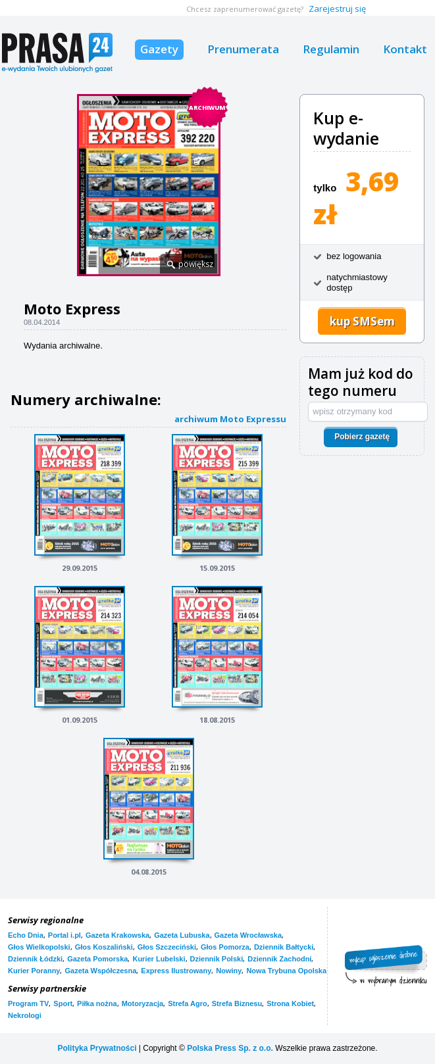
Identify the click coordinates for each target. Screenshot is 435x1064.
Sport (62, 1003)
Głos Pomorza (225, 947)
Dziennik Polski (216, 959)
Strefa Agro (187, 1003)
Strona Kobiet (290, 1003)
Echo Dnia (25, 935)
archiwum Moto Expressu (230, 418)
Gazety (159, 49)
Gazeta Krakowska (117, 935)
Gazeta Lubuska (181, 935)
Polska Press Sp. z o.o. (230, 1048)
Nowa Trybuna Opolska (286, 971)
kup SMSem (362, 321)
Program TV (28, 1003)
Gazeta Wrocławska (248, 935)
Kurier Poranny (34, 971)
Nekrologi (24, 1015)
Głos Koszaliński (104, 947)
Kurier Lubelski (158, 959)
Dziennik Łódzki (35, 959)
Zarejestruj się (337, 8)
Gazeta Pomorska (97, 959)
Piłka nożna (97, 1003)
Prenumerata (243, 49)
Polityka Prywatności (96, 1048)
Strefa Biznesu (237, 1003)
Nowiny (229, 971)
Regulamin (331, 49)
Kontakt (405, 49)
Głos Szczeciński (167, 947)
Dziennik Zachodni (279, 959)
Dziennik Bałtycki (283, 947)
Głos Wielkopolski (39, 947)
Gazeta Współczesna (100, 971)
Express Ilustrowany (176, 971)
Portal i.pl (64, 935)
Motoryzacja (143, 1003)
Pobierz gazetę (362, 436)
